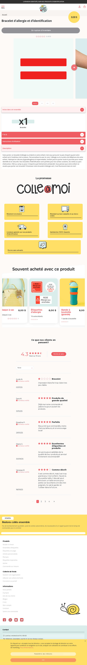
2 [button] (41, 501)
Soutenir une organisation (11, 575)
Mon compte (7, 605)
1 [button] (37, 501)
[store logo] (43, 8)
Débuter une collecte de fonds (13, 578)
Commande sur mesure (11, 566)
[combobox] (25, 368)
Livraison (6, 608)
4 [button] (49, 501)
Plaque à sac (7, 310)
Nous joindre (7, 590)
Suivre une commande (10, 611)
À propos (6, 593)
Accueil (4, 15)
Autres (5, 563)
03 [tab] (53, 103)
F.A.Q (4, 602)
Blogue (5, 599)
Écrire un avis (59, 354)
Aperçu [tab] (35, 103)
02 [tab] (47, 103)
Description (7, 148)
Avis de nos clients (9, 596)
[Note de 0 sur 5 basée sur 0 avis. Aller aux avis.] (43, 36)
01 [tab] (42, 103)
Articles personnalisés (10, 554)
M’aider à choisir (8, 545)
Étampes (6, 557)
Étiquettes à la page (9, 551)
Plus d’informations (26, 648)
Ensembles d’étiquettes (10, 548)
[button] (33, 502)
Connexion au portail (10, 581)
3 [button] (45, 501)
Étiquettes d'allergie (36, 311)
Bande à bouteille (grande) (66, 312)
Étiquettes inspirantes (10, 560)
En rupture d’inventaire (41, 30)
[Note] (25, 368)
